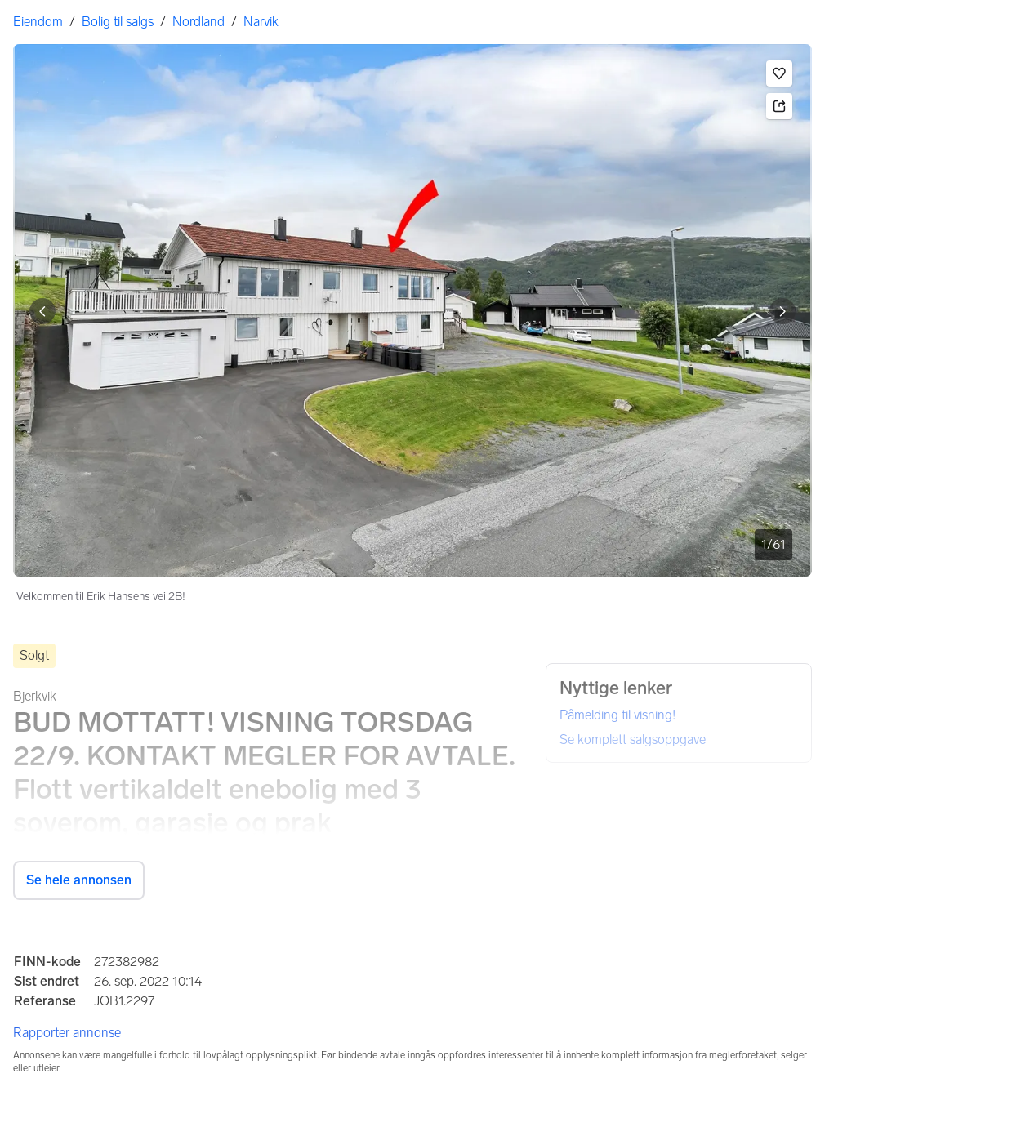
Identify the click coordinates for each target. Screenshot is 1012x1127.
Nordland (198, 21)
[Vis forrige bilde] (42, 311)
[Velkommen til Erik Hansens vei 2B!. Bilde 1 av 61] (412, 310)
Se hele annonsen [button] (79, 880)
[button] (779, 73)
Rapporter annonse (67, 1032)
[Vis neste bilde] (782, 311)
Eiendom (38, 21)
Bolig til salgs (118, 21)
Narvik (261, 21)
